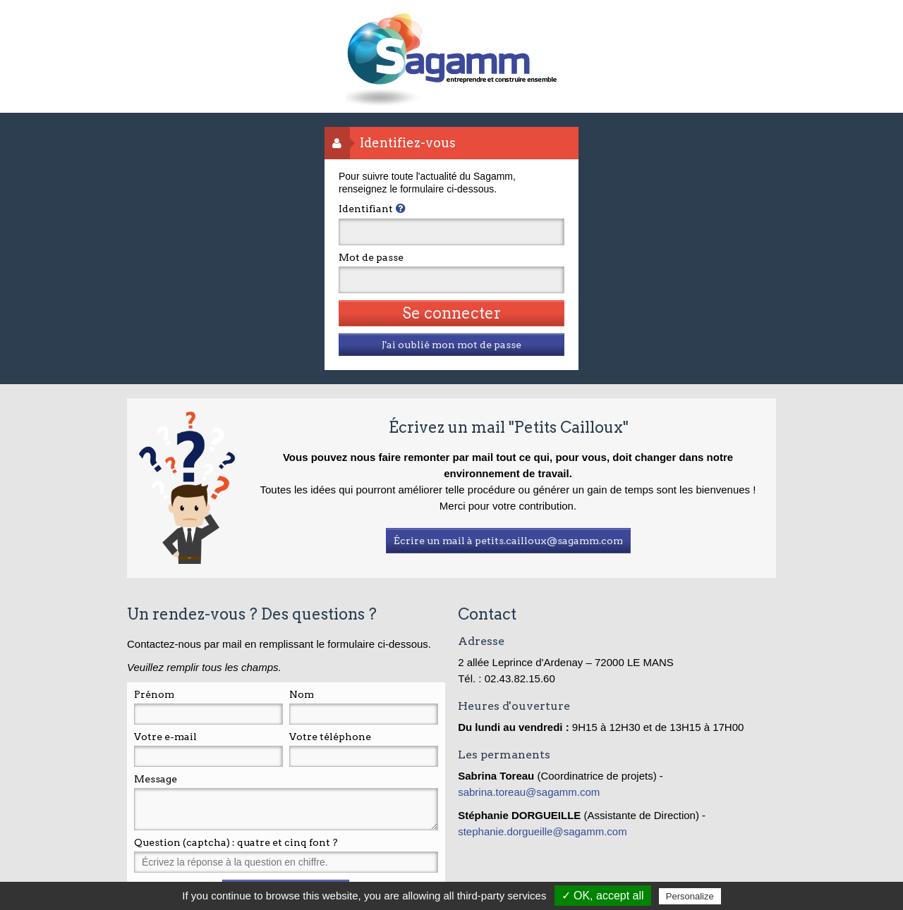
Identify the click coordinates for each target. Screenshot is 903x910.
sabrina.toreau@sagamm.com (530, 792)
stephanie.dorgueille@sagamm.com (542, 831)
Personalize (690, 896)
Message (155, 779)
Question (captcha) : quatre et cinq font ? (236, 842)
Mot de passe (371, 257)
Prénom (154, 694)
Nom (301, 694)
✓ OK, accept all (603, 896)
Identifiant (366, 208)
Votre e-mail (165, 736)
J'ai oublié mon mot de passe (451, 344)
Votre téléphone (330, 736)
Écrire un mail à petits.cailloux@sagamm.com (508, 540)
